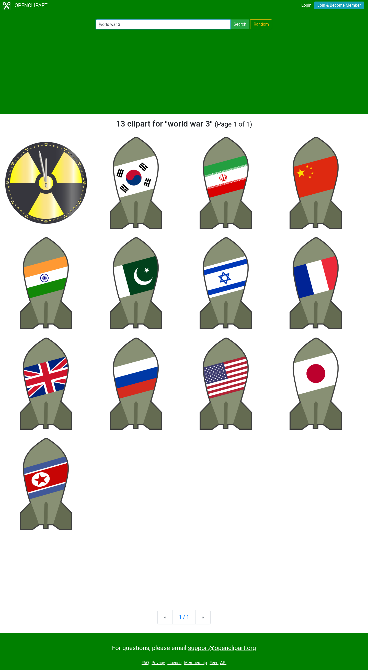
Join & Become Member (339, 5)
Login (306, 5)
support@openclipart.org (222, 648)
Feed (214, 662)
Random (261, 24)
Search (240, 24)
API (223, 662)
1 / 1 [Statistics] (184, 617)
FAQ (145, 662)
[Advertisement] (184, 72)
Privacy (158, 662)
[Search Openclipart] (163, 24)
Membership (195, 662)
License (174, 662)
